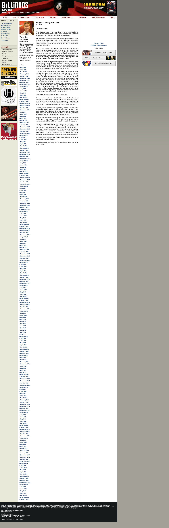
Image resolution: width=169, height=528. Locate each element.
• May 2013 (22, 368)
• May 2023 (22, 141)
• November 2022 (24, 154)
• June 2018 (23, 266)
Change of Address (7, 56)
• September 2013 (24, 364)
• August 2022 (23, 160)
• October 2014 (24, 353)
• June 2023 (23, 139)
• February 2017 (24, 298)
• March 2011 (23, 423)
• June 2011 (23, 417)
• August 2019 (23, 237)
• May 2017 (22, 292)
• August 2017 (23, 285)
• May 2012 (22, 393)
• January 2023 (24, 150)
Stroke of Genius (6, 29)
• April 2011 (22, 421)
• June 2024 (23, 114)
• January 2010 (24, 453)
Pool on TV (4, 36)
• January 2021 (24, 201)
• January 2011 (24, 427)
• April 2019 (22, 245)
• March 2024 (23, 120)
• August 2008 (23, 484)
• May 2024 (22, 116)
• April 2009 (22, 472)
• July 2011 (22, 414)
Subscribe (5, 47)
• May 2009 (22, 469)
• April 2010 (22, 446)
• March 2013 (23, 372)
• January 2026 (24, 76)
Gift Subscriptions (7, 51)
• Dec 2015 (22, 328)
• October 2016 (24, 307)
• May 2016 (22, 317)
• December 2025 (24, 78)
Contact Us (40, 17)
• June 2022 (23, 165)
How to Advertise (7, 64)
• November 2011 (24, 406)
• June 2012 (23, 391)
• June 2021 (23, 190)
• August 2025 (23, 86)
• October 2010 (24, 434)
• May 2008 (22, 491)
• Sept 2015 (22, 334)
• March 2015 (23, 347)
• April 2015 (22, 345)
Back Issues (5, 54)
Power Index (4, 40)
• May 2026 (22, 67)
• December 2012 (24, 378)
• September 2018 (24, 260)
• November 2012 (24, 381)
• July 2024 (22, 112)
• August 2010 (23, 438)
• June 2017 (23, 290)
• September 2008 (24, 482)
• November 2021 (24, 180)
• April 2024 (22, 118)
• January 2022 (24, 175)
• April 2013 (22, 370)
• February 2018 (24, 275)
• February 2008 (24, 497)
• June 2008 (23, 489)
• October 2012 (24, 383)
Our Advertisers (98, 17)
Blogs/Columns (5, 27)
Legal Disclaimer (7, 519)
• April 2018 (22, 271)
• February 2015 (24, 349)
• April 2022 (22, 169)
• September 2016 (24, 309)
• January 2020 (24, 226)
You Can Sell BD (7, 49)
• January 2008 (24, 499)
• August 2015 (23, 336)
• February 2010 (24, 450)
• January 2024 (24, 124)
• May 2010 (22, 444)
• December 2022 (24, 152)
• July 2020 (22, 213)
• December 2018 (24, 254)
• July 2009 (22, 465)
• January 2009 (24, 478)
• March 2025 (23, 97)
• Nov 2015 (22, 330)
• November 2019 (24, 230)
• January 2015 (24, 351)
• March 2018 (23, 273)
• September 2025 (24, 84)
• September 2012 (24, 385)
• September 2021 (24, 184)
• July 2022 (22, 163)
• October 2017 (24, 281)
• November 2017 (24, 279)
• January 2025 (24, 101)
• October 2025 (24, 82)
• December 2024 (24, 103)
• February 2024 (24, 122)
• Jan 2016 (22, 326)
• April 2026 (22, 69)
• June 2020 (23, 215)
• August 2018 (23, 262)
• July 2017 (22, 287)
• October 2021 (24, 182)
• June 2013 (23, 366)
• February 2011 (24, 425)
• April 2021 (22, 194)
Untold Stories (5, 33)
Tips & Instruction (6, 23)
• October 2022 (24, 156)
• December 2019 (24, 228)
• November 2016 (24, 304)
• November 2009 (24, 457)
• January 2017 (24, 300)
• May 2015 (22, 342)
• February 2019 (24, 249)
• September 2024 (24, 110)
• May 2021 (22, 192)
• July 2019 (22, 239)
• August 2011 (23, 412)
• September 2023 (24, 133)
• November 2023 (24, 129)
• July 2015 (22, 338)
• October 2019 (24, 232)
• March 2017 (23, 296)
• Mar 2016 (22, 321)
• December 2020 (24, 203)
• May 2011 (22, 419)
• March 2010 (23, 448)
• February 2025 (24, 99)
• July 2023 (22, 137)
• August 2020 (23, 211)
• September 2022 (24, 158)
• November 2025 (24, 80)
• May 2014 (22, 357)
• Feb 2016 (22, 323)
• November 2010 (24, 431)
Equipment (82, 17)
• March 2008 (23, 495)
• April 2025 (22, 95)
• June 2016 (23, 315)
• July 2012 (22, 389)
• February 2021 (24, 199)
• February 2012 (24, 400)
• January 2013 (24, 376)
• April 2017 (22, 294)
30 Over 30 (4, 31)
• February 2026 (24, 74)
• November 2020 (24, 205)
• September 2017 (24, 283)
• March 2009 (23, 474)
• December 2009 (24, 455)
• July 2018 (22, 264)
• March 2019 (23, 247)
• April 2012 (22, 395)
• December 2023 (24, 127)
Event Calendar (5, 38)
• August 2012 (23, 387)
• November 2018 (24, 256)
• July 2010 (22, 440)
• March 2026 (23, 72)
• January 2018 (24, 277)
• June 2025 (23, 91)
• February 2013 (24, 374)
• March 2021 (23, 196)
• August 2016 (23, 311)
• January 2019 (24, 251)
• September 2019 (24, 235)
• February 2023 (24, 148)
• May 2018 (22, 268)
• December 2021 (24, 177)
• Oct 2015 (22, 332)
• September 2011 (24, 410)
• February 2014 (24, 362)
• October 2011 (24, 408)
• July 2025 (22, 88)
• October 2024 (24, 108)
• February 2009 (24, 476)
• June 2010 (23, 442)
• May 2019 (22, 243)
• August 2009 (23, 463)
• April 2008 (22, 493)
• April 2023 (22, 144)
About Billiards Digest (21, 17)
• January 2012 (24, 402)
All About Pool (67, 17)
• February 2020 (24, 224)
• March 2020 (23, 222)
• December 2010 (24, 429)
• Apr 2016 (22, 319)
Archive (53, 17)
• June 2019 (23, 241)
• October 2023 (24, 131)
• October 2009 (24, 459)
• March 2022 (23, 171)
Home (5, 17)
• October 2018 (24, 258)
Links (112, 17)
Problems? (5, 58)
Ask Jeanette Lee (6, 25)
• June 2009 (23, 467)
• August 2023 (23, 135)
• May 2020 (22, 218)
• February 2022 (24, 173)
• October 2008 (24, 480)
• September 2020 (24, 209)
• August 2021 (23, 186)
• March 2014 (23, 359)
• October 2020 (24, 207)
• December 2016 (24, 302)
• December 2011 (24, 404)
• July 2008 (22, 486)
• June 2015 (23, 340)
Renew (4, 62)
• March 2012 (23, 398)
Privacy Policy (19, 519)
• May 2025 (22, 93)
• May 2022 (22, 167)
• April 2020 (22, 220)
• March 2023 (23, 146)
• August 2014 (23, 355)
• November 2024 (24, 105)
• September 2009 (24, 461)
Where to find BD (7, 60)
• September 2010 (24, 436)
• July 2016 (22, 313)
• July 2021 (22, 188)
